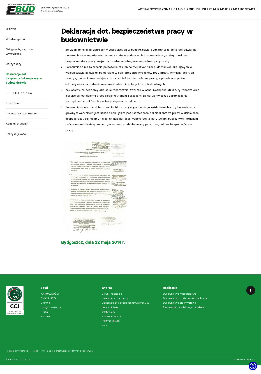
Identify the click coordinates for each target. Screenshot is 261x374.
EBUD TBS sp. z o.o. (19, 104)
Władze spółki (15, 50)
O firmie (172, 12)
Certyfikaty (14, 75)
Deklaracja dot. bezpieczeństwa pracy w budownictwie (24, 90)
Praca (229, 12)
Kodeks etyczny (17, 135)
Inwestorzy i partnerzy (21, 125)
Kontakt (247, 12)
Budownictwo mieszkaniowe (179, 302)
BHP (104, 334)
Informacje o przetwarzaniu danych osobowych (67, 359)
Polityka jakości (16, 145)
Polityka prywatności (17, 359)
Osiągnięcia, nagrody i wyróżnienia (20, 63)
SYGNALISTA (149, 12)
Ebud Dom (13, 114)
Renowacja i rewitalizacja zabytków (184, 315)
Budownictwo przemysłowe (179, 311)
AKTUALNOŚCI (122, 12)
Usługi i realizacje (201, 12)
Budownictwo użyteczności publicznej (185, 306)
